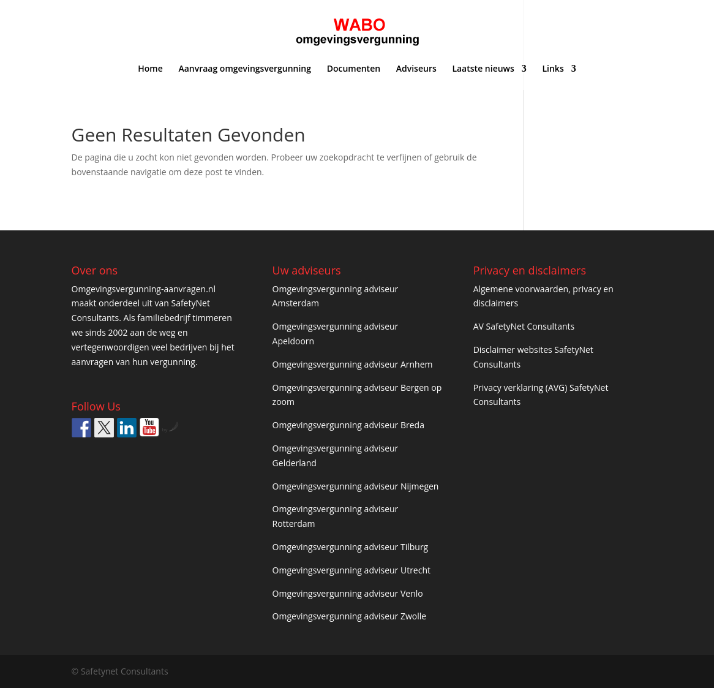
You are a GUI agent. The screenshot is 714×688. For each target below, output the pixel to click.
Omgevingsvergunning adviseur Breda (348, 425)
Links (552, 69)
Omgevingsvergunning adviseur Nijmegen (355, 486)
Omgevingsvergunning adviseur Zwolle (349, 616)
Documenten (353, 69)
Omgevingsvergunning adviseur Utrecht (351, 570)
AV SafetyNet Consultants (524, 326)
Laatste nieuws (483, 69)
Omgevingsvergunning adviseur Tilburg (350, 547)
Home (150, 69)
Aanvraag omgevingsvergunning (244, 69)
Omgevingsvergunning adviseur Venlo (347, 593)
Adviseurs (416, 69)
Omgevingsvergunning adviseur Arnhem (352, 364)
